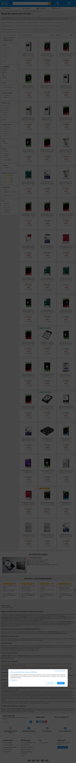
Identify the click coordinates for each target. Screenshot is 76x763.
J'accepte (61, 683)
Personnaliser (50, 683)
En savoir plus (14, 680)
